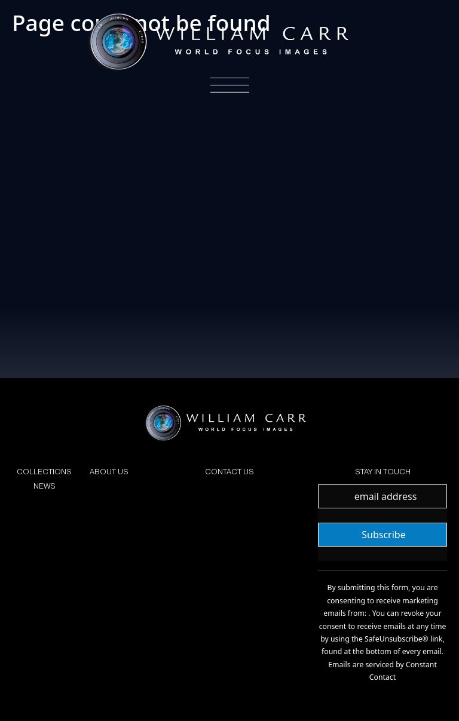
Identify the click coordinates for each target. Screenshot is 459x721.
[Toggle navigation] (229, 85)
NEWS (44, 485)
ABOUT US (109, 471)
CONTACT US (229, 471)
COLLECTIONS (44, 471)
